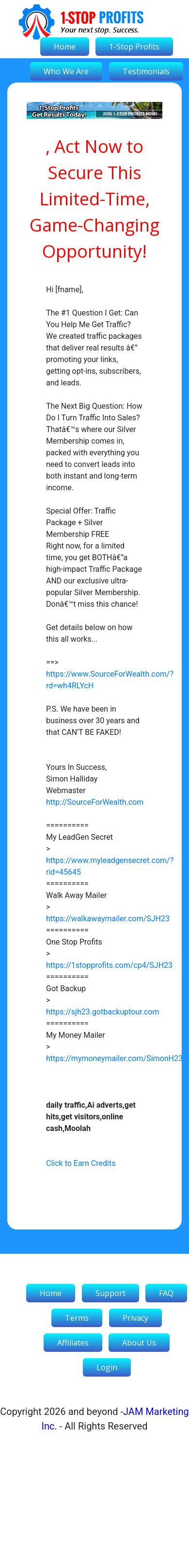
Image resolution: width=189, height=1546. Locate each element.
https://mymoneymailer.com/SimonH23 (114, 1058)
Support (110, 1293)
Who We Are (66, 71)
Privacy (135, 1318)
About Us (139, 1342)
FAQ (166, 1293)
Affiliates (73, 1342)
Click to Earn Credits (80, 1163)
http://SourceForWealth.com (94, 802)
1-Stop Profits (134, 46)
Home (65, 46)
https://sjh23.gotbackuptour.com (102, 1011)
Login (106, 1367)
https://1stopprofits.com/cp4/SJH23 (109, 965)
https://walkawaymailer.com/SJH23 (108, 918)
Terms (77, 1318)
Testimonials (146, 71)
